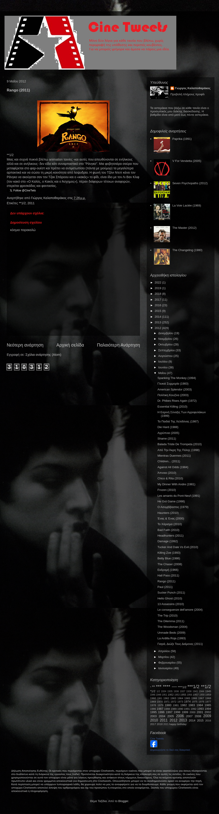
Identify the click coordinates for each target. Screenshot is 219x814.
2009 (207, 716)
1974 (187, 701)
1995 (153, 712)
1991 (187, 708)
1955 (183, 694)
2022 (158, 282)
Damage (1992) (167, 541)
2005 (170, 716)
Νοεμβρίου (165, 338)
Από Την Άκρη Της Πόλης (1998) (178, 450)
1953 (176, 695)
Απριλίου (164, 651)
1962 (166, 698)
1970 (160, 701)
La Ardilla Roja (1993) (171, 638)
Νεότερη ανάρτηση (25, 344)
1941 (195, 691)
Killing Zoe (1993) (168, 552)
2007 (189, 716)
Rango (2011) (166, 581)
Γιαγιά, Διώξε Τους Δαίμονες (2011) (180, 644)
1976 (201, 701)
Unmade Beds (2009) (171, 632)
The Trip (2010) (167, 615)
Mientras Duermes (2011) (174, 455)
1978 (153, 705)
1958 (202, 695)
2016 (158, 305)
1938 (188, 691)
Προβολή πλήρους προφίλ (187, 94)
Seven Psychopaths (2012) (189, 183)
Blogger (123, 801)
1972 (173, 701)
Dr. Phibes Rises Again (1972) (176, 400)
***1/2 (193, 686)
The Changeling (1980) (187, 250)
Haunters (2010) (168, 513)
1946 (152, 695)
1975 (195, 701)
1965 (187, 698)
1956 (189, 695)
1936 (176, 691)
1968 (208, 698)
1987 (160, 708)
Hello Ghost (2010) (169, 598)
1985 (208, 705)
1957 (196, 694)
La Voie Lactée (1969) (186, 205)
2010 (154, 720)
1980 (168, 705)
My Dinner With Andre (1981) (176, 484)
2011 (31, 203)
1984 (199, 705)
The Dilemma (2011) (170, 621)
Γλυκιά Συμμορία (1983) (172, 383)
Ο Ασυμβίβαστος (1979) (172, 507)
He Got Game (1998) (171, 501)
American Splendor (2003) (174, 389)
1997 (169, 712)
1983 (191, 705)
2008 (198, 716)
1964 (180, 698)
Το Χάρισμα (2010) (169, 524)
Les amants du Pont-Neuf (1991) (178, 495)
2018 (158, 293)
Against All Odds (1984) (172, 467)
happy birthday (178, 724)
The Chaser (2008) (169, 564)
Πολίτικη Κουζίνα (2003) (173, 395)
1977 (208, 701)
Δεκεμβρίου (166, 333)
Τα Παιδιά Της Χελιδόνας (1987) (177, 421)
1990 (180, 708)
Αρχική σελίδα (70, 344)
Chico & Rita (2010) (170, 478)
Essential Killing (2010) (172, 406)
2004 (162, 716)
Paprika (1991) (181, 139)
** (153, 687)
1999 (185, 712)
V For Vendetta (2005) (186, 161)
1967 (201, 698)
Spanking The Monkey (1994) (176, 378)
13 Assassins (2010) (170, 604)
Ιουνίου (163, 367)
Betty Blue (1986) (168, 558)
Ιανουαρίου (166, 668)
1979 (160, 705)
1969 (153, 701)
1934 (163, 691)
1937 (182, 691)
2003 (153, 716)
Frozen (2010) (166, 490)
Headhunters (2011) (170, 535)
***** (174, 687)
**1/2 (22, 203)
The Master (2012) (184, 227)
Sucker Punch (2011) (171, 592)
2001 (200, 712)
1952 (171, 694)
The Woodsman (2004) (172, 626)
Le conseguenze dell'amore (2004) (180, 609)
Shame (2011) (166, 438)
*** (158, 686)
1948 (158, 695)
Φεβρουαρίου (167, 662)
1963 (173, 698)
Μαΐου (162, 373)
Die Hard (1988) (167, 427)
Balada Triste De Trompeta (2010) (179, 444)
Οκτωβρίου (165, 344)
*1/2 (152, 691)
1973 (180, 701)
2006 (180, 716)
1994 (208, 708)
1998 (177, 712)
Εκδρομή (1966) (167, 569)
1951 (164, 695)
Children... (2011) (168, 461)
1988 (167, 708)
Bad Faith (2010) (168, 530)
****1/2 (182, 687)
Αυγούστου (166, 356)
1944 (201, 691)
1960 (153, 698)
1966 (194, 698)
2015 (158, 311)
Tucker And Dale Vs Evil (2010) (177, 547)
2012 (158, 328)
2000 (193, 712)
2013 (158, 322)
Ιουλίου (163, 361)
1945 (208, 691)
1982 (183, 705)
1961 (159, 698)
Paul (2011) (164, 587)
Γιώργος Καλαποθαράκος (49, 198)
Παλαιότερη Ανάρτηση (118, 344)
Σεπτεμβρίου (167, 350)
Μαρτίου (164, 657)
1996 (161, 712)
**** (166, 686)
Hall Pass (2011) (168, 575)
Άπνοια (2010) (166, 472)
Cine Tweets (157, 738)
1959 (208, 694)
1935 (169, 691)
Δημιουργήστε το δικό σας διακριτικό (170, 749)
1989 (174, 708)
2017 (158, 299)
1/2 (158, 691)
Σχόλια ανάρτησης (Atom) (43, 354)
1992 (193, 708)
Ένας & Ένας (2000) (170, 518)
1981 (176, 705)
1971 (167, 701)
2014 (158, 316)
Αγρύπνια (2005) (168, 433)
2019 (158, 288)
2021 (166, 724)
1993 (200, 708)
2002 (208, 712)
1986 (153, 708)
